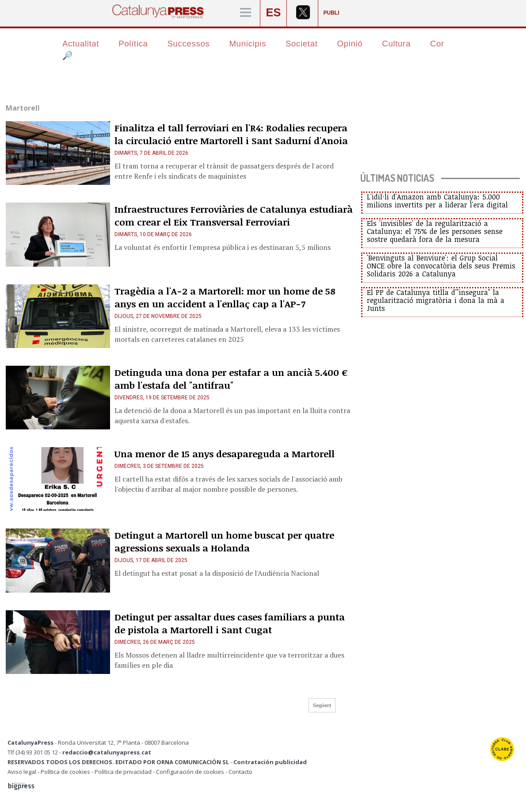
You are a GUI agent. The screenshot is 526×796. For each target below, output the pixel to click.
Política (133, 43)
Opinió (350, 43)
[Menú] (245, 13)
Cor (437, 43)
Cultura (396, 43)
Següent (322, 705)
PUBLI (331, 13)
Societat (302, 43)
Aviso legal (22, 772)
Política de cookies (65, 772)
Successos (188, 43)
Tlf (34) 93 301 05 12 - (35, 752)
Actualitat (80, 43)
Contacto (240, 772)
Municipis (247, 43)
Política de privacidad (123, 772)
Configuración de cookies (190, 772)
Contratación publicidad (270, 762)
